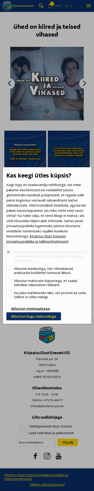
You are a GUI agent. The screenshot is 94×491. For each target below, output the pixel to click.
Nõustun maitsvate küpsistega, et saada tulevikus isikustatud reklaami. (45, 282)
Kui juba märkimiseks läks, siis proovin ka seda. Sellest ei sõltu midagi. (50, 294)
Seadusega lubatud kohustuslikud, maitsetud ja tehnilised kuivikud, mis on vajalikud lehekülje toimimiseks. (50, 256)
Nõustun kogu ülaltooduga (33, 316)
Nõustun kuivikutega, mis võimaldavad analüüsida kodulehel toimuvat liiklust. (43, 270)
